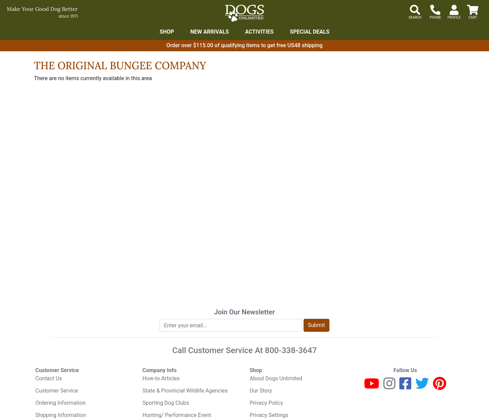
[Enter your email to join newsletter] (231, 325)
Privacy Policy (266, 403)
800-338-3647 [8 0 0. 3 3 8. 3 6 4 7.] (291, 350)
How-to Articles (161, 378)
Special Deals (310, 32)
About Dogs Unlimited (276, 378)
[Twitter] (422, 386)
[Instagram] (389, 386)
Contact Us (48, 378)
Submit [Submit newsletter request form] (316, 325)
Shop (167, 32)
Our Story (261, 390)
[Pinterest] (439, 386)
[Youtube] (371, 386)
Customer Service (56, 390)
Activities (259, 32)
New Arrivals (209, 32)
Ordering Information (60, 403)
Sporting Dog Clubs (166, 403)
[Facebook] (405, 386)
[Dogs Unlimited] (244, 13)
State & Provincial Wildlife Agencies (185, 390)
